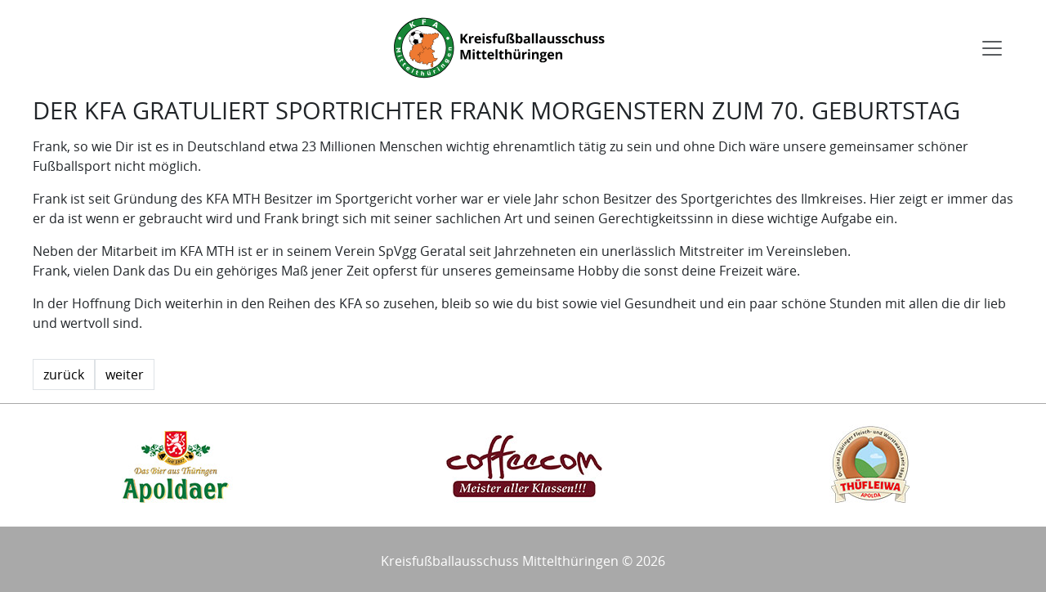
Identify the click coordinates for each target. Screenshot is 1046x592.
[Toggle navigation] (992, 48)
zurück (63, 374)
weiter (124, 374)
